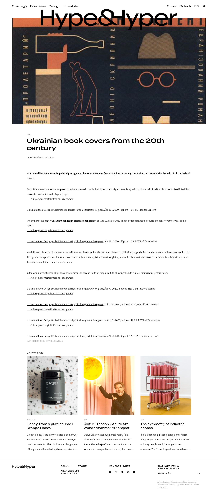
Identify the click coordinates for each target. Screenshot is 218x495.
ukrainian (58, 341)
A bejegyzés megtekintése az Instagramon (50, 199)
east (29, 135)
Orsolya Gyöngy (35, 158)
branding (31, 420)
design (35, 341)
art (85, 420)
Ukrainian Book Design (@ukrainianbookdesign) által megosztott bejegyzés (65, 210)
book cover (46, 341)
